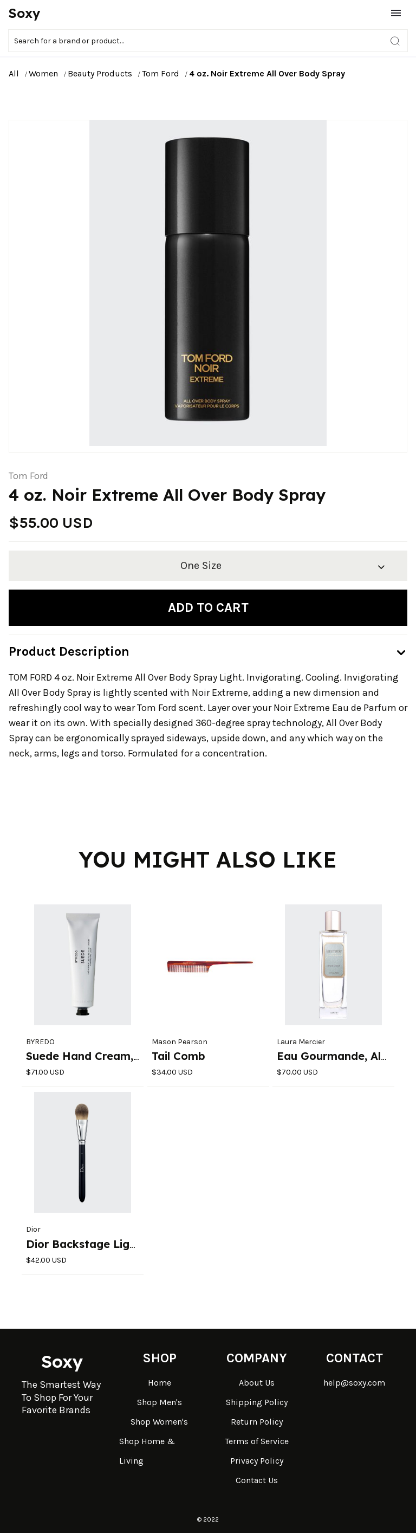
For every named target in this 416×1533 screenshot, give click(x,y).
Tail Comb (178, 1056)
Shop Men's (159, 1402)
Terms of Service (257, 1441)
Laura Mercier (301, 1041)
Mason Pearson (179, 1041)
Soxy (24, 13)
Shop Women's (159, 1421)
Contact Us (257, 1480)
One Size (201, 565)
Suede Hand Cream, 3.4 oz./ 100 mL (123, 1056)
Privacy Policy (256, 1461)
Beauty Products (100, 73)
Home (159, 1382)
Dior (33, 1229)
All (14, 73)
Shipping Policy (257, 1402)
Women (43, 73)
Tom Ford (160, 73)
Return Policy (257, 1421)
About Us (257, 1382)
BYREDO (40, 1041)
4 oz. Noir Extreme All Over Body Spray (267, 73)
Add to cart (208, 607)
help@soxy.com (354, 1382)
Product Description (69, 651)
